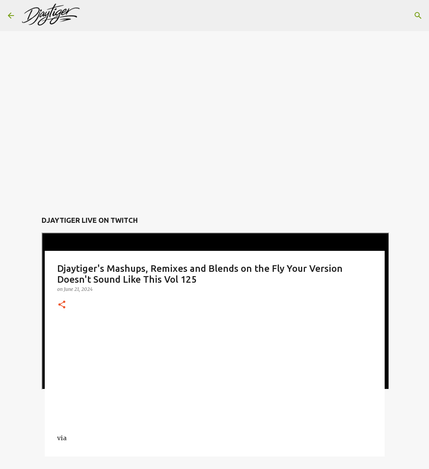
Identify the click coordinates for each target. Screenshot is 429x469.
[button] (62, 305)
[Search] (91, 15)
